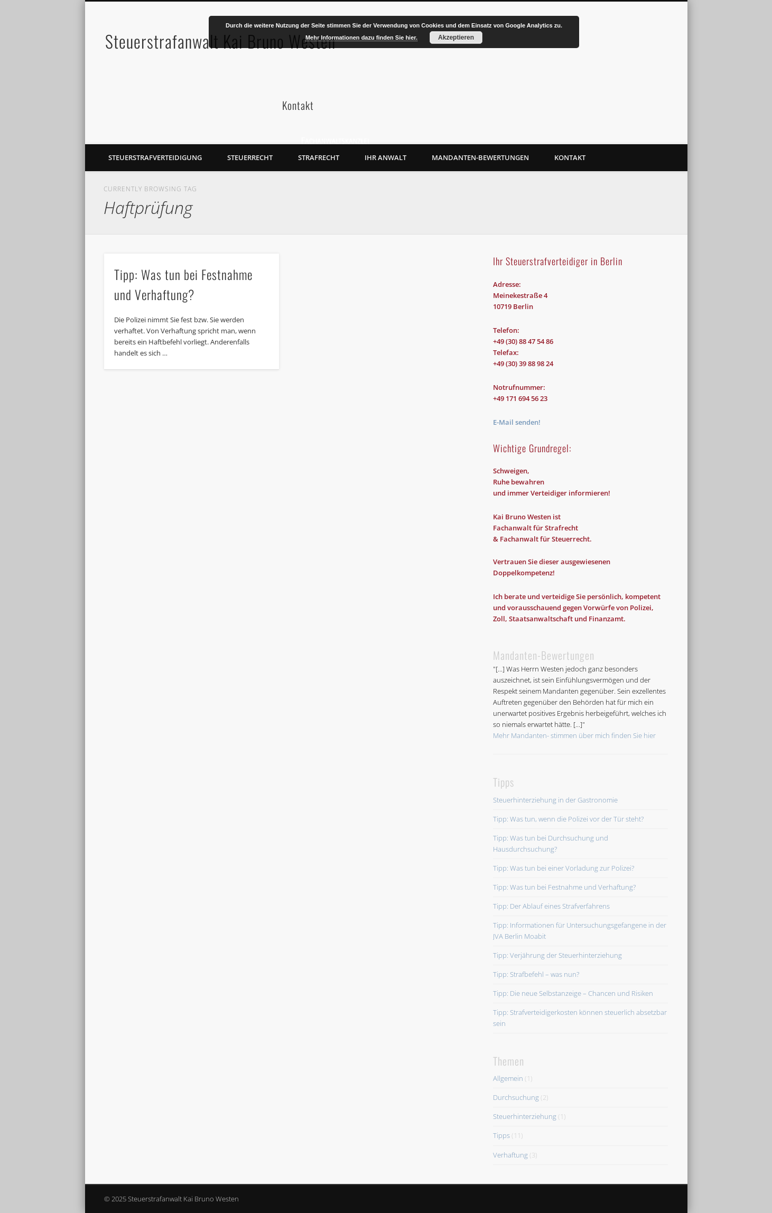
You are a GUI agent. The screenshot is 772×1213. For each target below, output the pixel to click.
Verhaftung (510, 1155)
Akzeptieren (456, 37)
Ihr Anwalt (385, 157)
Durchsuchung (516, 1097)
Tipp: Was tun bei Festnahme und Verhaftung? (564, 887)
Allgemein (508, 1078)
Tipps (501, 1135)
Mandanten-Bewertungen (480, 157)
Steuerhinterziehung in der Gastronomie (555, 800)
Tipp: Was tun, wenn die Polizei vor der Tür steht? (568, 819)
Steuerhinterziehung (524, 1116)
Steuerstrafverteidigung (155, 157)
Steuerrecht (250, 157)
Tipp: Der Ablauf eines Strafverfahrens (551, 906)
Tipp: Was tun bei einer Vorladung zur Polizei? (563, 868)
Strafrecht (318, 157)
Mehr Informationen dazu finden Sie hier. (361, 37)
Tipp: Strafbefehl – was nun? (536, 974)
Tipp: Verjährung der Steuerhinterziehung (557, 955)
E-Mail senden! (517, 422)
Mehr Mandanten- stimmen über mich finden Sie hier (574, 735)
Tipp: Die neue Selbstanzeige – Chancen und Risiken (573, 993)
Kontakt (569, 157)
